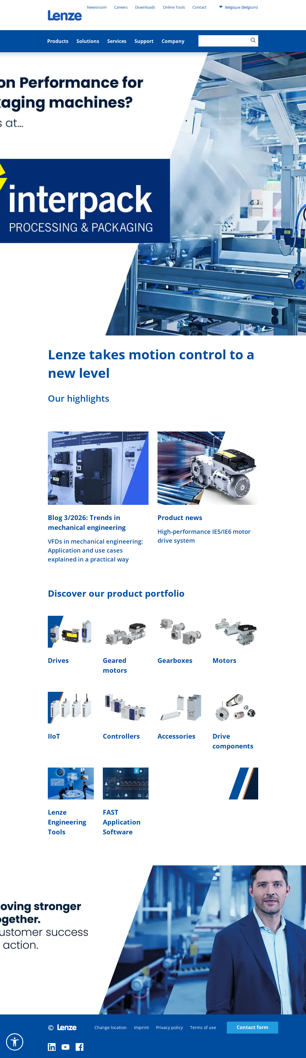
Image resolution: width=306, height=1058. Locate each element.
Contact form (252, 1027)
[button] (14, 1042)
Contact (199, 7)
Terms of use (203, 1027)
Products (57, 41)
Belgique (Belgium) (238, 7)
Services (116, 41)
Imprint (141, 1027)
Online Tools (174, 7)
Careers (121, 7)
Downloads (145, 7)
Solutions (87, 41)
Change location (110, 1027)
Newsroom (97, 7)
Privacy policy (169, 1027)
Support (144, 41)
